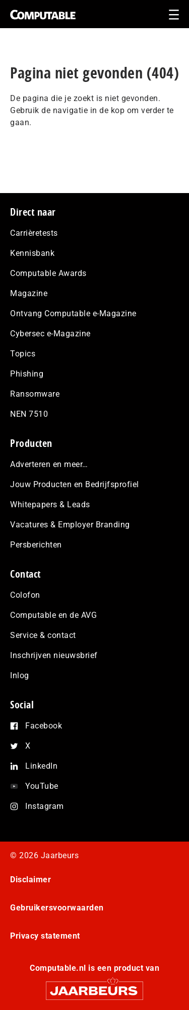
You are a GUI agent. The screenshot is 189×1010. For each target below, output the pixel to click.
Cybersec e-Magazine (50, 333)
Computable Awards (48, 273)
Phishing (26, 374)
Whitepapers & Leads (50, 504)
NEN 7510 (29, 414)
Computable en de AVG (53, 615)
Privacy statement (45, 936)
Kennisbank (32, 253)
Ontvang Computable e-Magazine (73, 313)
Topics (22, 353)
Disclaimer (30, 879)
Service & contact (43, 635)
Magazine (28, 293)
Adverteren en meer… (49, 464)
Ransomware (34, 394)
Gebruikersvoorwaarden (57, 907)
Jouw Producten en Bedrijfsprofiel (74, 484)
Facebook (43, 725)
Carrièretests (34, 233)
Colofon (25, 595)
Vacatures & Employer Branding (70, 524)
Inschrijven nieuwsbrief (54, 655)
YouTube (41, 786)
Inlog (19, 675)
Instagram (44, 806)
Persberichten (36, 544)
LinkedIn (41, 766)
